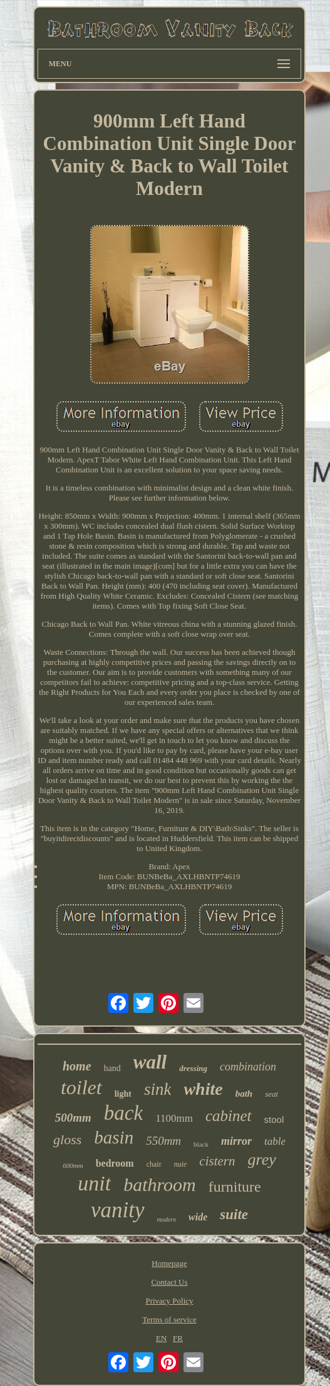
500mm (73, 1117)
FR (178, 1338)
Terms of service (169, 1319)
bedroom (115, 1163)
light (123, 1094)
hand (112, 1068)
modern (167, 1219)
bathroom (159, 1184)
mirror (236, 1141)
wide (197, 1217)
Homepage (169, 1263)
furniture (235, 1187)
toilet (81, 1087)
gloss (67, 1139)
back (123, 1113)
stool (274, 1119)
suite (234, 1214)
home (77, 1066)
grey (262, 1159)
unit (94, 1183)
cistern (217, 1161)
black (201, 1144)
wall (150, 1062)
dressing (193, 1068)
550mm (163, 1140)
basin (113, 1137)
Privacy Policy (169, 1300)
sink (158, 1089)
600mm (73, 1165)
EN (161, 1338)
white (202, 1089)
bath (244, 1094)
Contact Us (169, 1282)
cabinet (228, 1115)
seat (271, 1094)
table (275, 1141)
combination (248, 1066)
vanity (118, 1210)
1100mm (174, 1118)
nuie (180, 1164)
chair (154, 1164)
